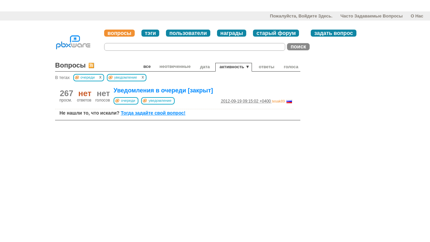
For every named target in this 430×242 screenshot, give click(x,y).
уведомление (159, 100)
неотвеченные (175, 66)
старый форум (276, 33)
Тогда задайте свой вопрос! (153, 113)
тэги (150, 33)
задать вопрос (333, 33)
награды (231, 33)
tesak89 (278, 101)
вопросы (119, 33)
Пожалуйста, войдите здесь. (301, 15)
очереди (128, 100)
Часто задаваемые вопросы (371, 15)
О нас (417, 15)
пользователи (188, 33)
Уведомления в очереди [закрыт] (163, 90)
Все (147, 66)
